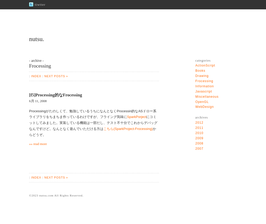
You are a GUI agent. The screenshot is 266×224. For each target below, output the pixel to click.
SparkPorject (136, 117)
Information (204, 86)
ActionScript (205, 65)
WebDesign (204, 107)
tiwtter (40, 4)
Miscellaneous (207, 96)
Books (200, 71)
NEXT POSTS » (56, 76)
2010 (199, 133)
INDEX (36, 76)
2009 (199, 138)
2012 (199, 122)
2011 (199, 128)
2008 (199, 143)
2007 (199, 148)
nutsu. (36, 39)
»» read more (38, 144)
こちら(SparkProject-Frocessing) (128, 129)
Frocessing (204, 81)
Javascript (203, 91)
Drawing (202, 76)
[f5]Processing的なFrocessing (55, 95)
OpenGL (202, 102)
